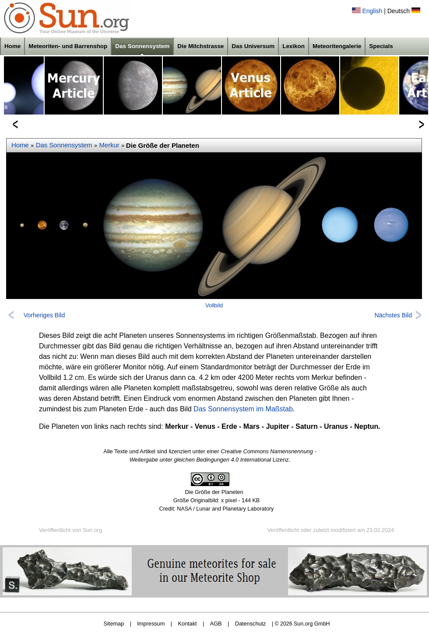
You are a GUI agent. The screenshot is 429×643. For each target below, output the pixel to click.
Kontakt (187, 623)
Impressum (151, 623)
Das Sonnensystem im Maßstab (243, 409)
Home (12, 46)
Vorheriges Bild (44, 315)
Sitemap (114, 623)
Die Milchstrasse (200, 46)
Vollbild (214, 305)
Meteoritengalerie (337, 46)
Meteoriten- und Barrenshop (67, 46)
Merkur (109, 145)
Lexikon (293, 46)
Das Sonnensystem (142, 46)
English (372, 10)
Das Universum (253, 46)
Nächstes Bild (393, 315)
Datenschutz (250, 623)
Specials (381, 46)
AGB (216, 623)
